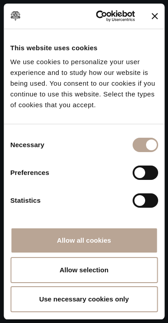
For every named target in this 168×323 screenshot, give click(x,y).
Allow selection (84, 270)
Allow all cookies (84, 240)
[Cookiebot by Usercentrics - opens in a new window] (100, 16)
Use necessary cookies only (84, 299)
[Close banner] (154, 16)
